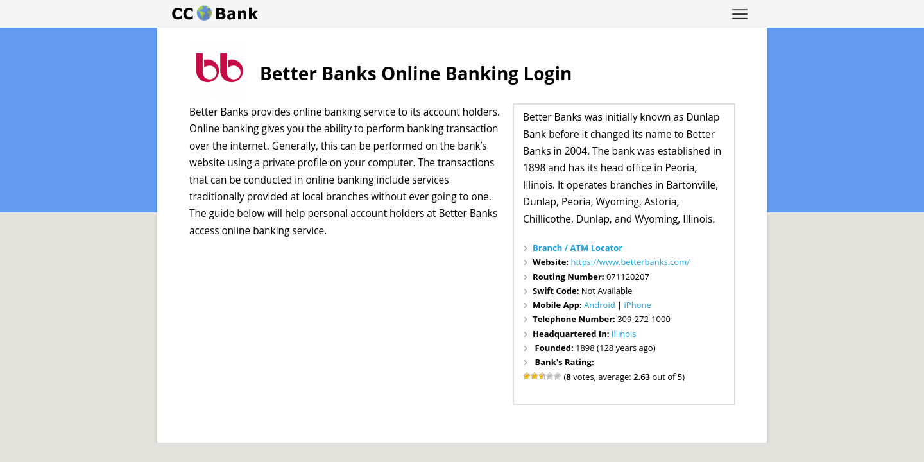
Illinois (624, 333)
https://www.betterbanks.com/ (630, 262)
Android (599, 305)
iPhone (637, 305)
